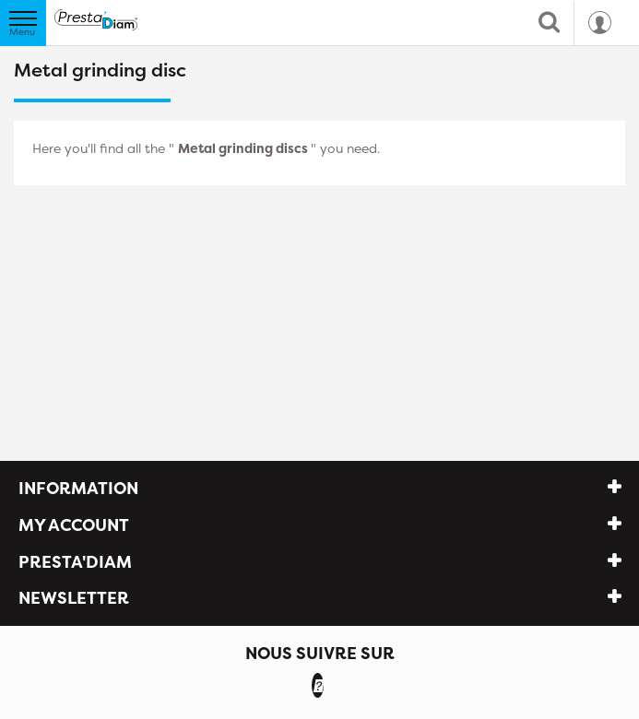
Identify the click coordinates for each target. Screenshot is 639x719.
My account (73, 524)
